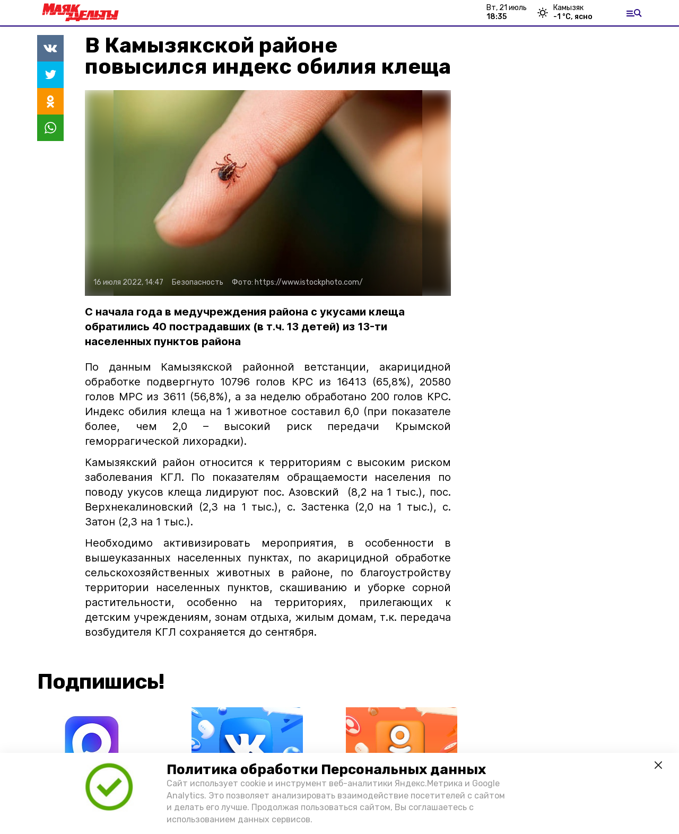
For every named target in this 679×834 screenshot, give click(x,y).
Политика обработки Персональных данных (326, 769)
